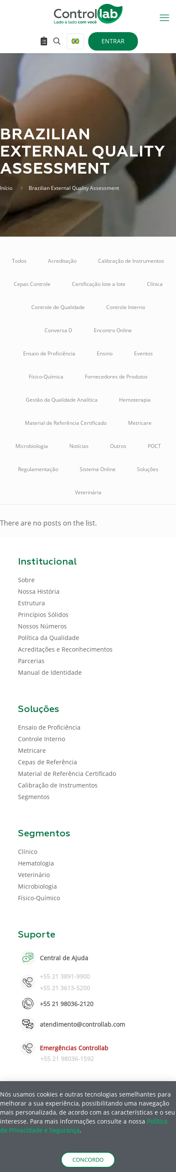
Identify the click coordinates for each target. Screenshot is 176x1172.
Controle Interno (125, 307)
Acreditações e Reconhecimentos (65, 649)
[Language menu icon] (75, 41)
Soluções (147, 469)
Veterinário (34, 875)
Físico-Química (46, 376)
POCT (154, 446)
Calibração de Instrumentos (131, 260)
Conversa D (58, 330)
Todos (19, 260)
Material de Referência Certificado (66, 423)
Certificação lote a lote (98, 284)
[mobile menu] (164, 17)
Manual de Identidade (50, 672)
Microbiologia (31, 446)
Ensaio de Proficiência (49, 353)
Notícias (79, 446)
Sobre (26, 580)
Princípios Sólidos (43, 614)
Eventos (143, 353)
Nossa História (39, 591)
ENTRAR (113, 41)
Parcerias (31, 661)
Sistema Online (98, 469)
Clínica (155, 284)
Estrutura (31, 603)
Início (6, 188)
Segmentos (34, 797)
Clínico (27, 851)
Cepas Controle (32, 284)
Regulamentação (38, 469)
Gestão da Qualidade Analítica (62, 399)
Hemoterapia (135, 399)
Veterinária (88, 492)
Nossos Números (42, 626)
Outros (118, 446)
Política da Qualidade (48, 638)
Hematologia (36, 863)
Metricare (140, 423)
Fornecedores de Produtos (116, 376)
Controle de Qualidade (58, 307)
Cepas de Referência (47, 762)
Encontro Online (113, 330)
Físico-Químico (39, 898)
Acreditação (62, 260)
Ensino (105, 353)
